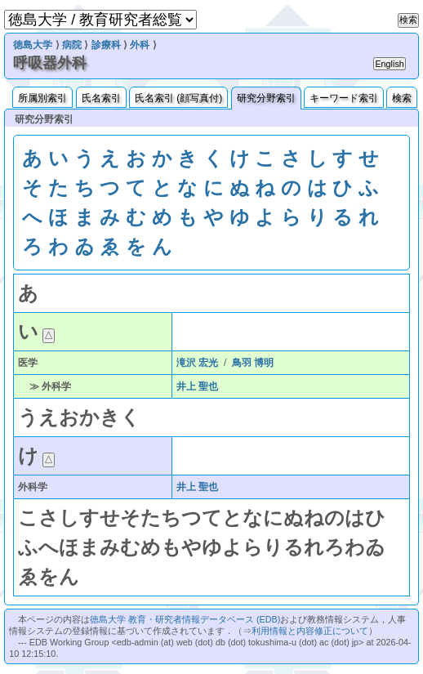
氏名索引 (101, 98)
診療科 (106, 45)
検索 (402, 98)
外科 (139, 45)
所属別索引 (42, 98)
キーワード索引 (343, 98)
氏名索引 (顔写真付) (178, 98)
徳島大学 (32, 45)
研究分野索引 (266, 98)
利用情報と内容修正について (310, 631)
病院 (72, 45)
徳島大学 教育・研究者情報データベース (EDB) (185, 619)
